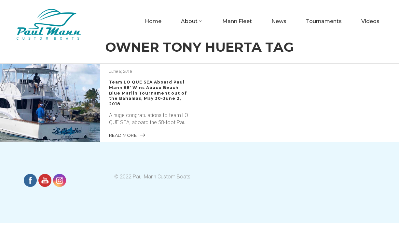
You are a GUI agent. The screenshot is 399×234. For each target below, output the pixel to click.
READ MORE (127, 134)
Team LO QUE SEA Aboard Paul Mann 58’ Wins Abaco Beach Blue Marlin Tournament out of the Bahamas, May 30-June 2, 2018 (148, 93)
